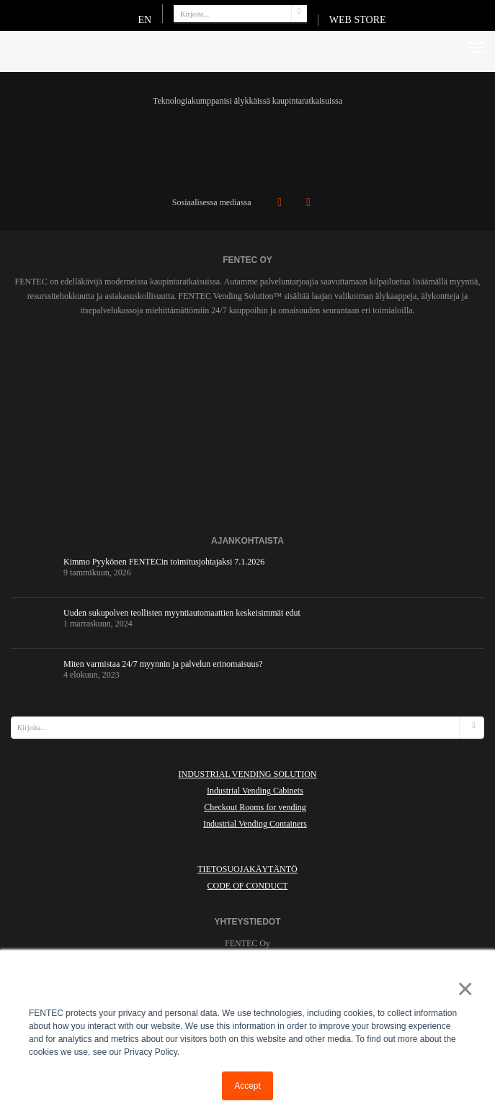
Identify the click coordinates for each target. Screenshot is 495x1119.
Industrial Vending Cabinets (255, 791)
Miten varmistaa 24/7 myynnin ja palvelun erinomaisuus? (163, 664)
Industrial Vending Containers (255, 824)
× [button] (462, 989)
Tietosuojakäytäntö (247, 869)
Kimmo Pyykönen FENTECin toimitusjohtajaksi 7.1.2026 (163, 562)
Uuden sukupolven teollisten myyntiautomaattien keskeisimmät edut (181, 613)
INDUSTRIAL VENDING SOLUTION (248, 774)
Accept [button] (247, 1086)
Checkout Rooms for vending (255, 807)
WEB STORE (357, 19)
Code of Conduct (247, 886)
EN (144, 19)
